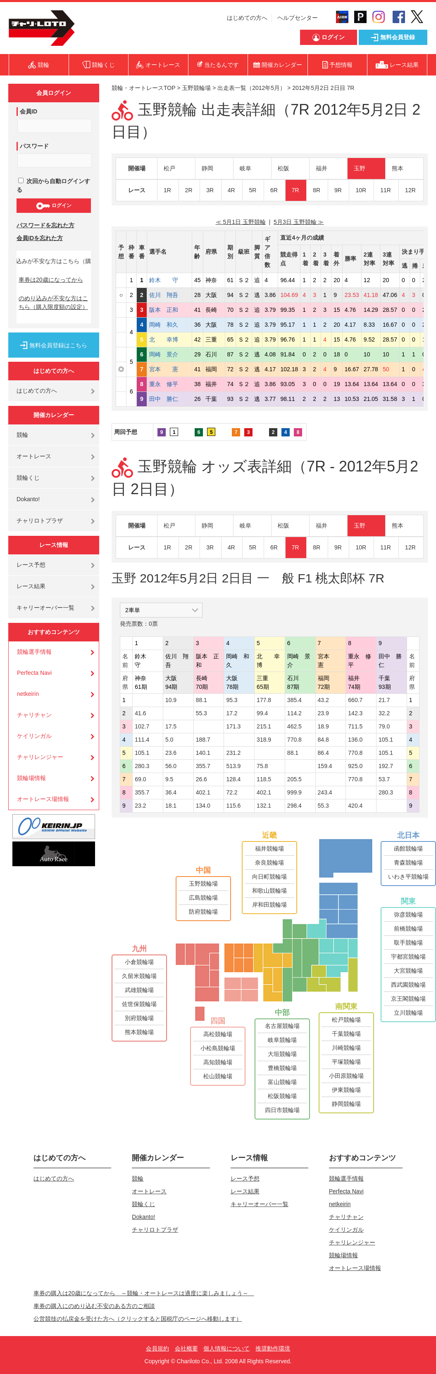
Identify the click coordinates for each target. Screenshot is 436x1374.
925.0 (355, 766)
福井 (321, 168)
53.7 (384, 779)
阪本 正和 (169, 309)
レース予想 (31, 564)
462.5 (294, 726)
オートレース (34, 456)
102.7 (142, 726)
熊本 (397, 168)
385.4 (294, 700)
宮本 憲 (169, 369)
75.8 (262, 766)
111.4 (142, 739)
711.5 (355, 726)
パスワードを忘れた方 (45, 225)
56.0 (170, 766)
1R (167, 190)
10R (360, 190)
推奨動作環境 (272, 1348)
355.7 (203, 766)
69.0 (140, 779)
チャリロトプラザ (40, 520)
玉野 (359, 168)
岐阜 (245, 168)
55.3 (201, 713)
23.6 (170, 752)
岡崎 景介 (169, 354)
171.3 (233, 726)
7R (295, 190)
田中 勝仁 (169, 399)
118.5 (264, 779)
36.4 (170, 792)
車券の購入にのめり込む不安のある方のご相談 (94, 1306)
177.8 (264, 700)
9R (338, 190)
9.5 (169, 779)
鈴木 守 (169, 280)
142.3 (355, 713)
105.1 (386, 739)
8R (316, 190)
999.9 (294, 792)
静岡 (207, 168)
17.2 (231, 713)
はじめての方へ (247, 17)
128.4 (233, 779)
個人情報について (226, 1348)
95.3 (231, 700)
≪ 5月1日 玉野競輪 (241, 222)
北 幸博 (169, 339)
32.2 (384, 713)
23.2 (140, 805)
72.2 (231, 792)
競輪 (22, 434)
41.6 (140, 713)
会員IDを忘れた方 (40, 238)
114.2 (294, 713)
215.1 (264, 726)
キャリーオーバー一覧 (45, 607)
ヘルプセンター (297, 17)
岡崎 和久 (169, 324)
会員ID (28, 111)
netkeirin (28, 694)
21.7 (384, 700)
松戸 (169, 168)
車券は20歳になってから (51, 279)
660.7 (355, 700)
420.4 (355, 805)
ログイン (53, 206)
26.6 (201, 779)
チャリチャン (34, 715)
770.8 (294, 739)
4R (231, 190)
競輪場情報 (31, 778)
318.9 (264, 739)
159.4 (325, 766)
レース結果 (31, 586)
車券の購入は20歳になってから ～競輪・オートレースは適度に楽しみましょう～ (143, 1293)
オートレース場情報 (43, 799)
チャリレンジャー (40, 757)
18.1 (170, 805)
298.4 (294, 805)
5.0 (169, 739)
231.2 (233, 752)
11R (385, 190)
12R (410, 190)
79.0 (384, 726)
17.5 (170, 726)
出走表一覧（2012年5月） (251, 88)
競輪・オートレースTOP (143, 88)
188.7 (203, 739)
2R (189, 190)
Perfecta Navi (34, 672)
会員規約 (157, 1348)
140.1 (203, 752)
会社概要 (186, 1348)
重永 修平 (169, 384)
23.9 (323, 713)
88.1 (201, 700)
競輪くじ (28, 477)
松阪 (283, 168)
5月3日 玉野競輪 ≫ (299, 222)
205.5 (294, 779)
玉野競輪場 (196, 88)
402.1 (203, 792)
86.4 (323, 752)
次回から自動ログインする (53, 185)
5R (252, 190)
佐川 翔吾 (169, 295)
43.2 (323, 700)
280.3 (142, 766)
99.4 (262, 713)
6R (274, 190)
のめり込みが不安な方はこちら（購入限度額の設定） (53, 302)
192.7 (386, 766)
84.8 (323, 739)
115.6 (233, 805)
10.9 (170, 700)
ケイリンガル (34, 736)
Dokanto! (28, 499)
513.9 (233, 766)
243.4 (325, 792)
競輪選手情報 (34, 651)
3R (210, 190)
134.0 (203, 805)
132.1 (264, 805)
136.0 (355, 739)
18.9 (323, 726)
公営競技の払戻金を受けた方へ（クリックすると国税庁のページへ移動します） (137, 1318)
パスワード (34, 146)
